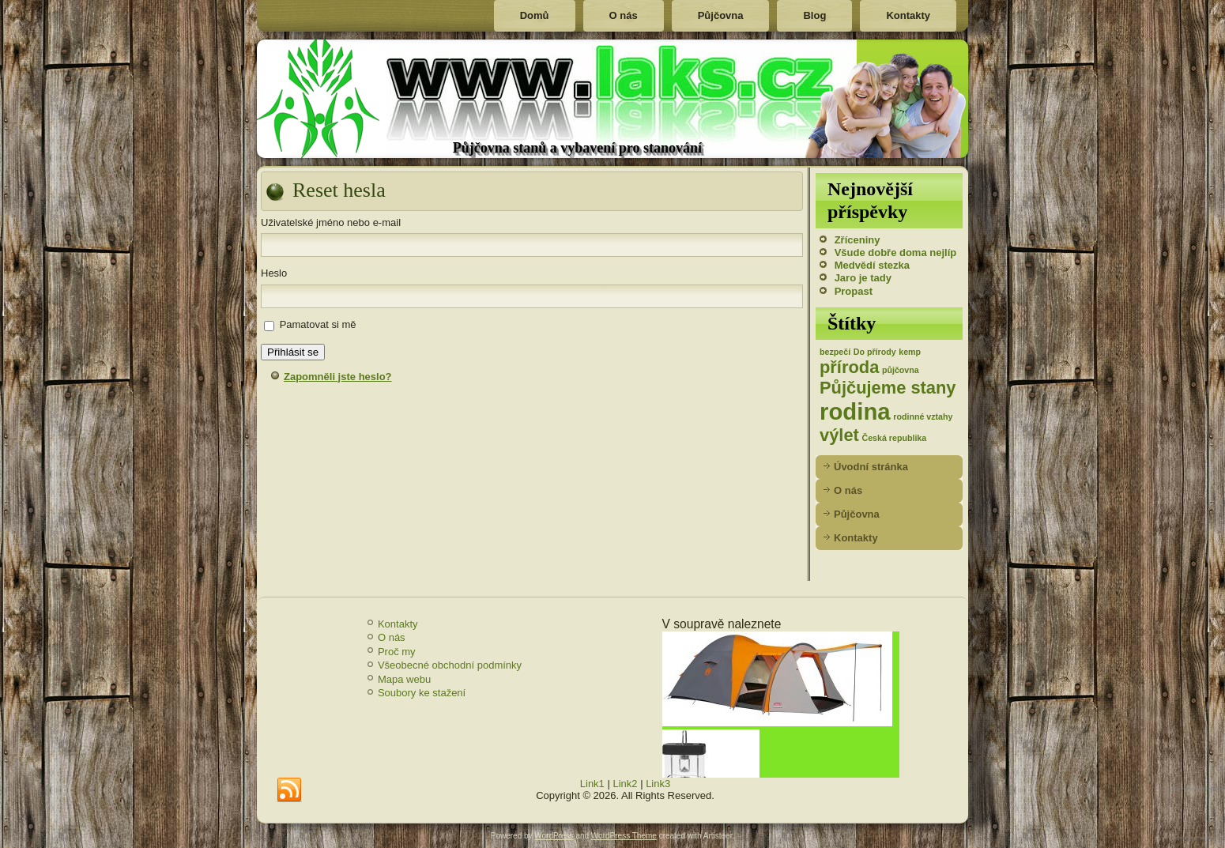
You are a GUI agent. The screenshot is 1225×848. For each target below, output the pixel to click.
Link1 (592, 784)
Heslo (274, 273)
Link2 (624, 784)
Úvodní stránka (871, 467)
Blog (814, 15)
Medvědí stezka (872, 265)
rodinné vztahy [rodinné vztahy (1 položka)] (922, 416)
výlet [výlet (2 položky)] (839, 435)
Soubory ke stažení (422, 693)
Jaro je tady (863, 278)
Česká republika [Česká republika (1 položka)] (893, 438)
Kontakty (908, 15)
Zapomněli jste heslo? (338, 377)
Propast (854, 291)
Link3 (658, 784)
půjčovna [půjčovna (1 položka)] (900, 370)
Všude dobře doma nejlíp (896, 252)
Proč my (397, 652)
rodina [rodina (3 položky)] (855, 411)
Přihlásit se (292, 352)
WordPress (553, 835)
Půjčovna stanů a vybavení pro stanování (577, 148)
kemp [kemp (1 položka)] (910, 351)
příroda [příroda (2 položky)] (849, 367)
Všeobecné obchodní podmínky (450, 665)
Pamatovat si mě (318, 324)
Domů (534, 15)
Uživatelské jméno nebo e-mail (331, 222)
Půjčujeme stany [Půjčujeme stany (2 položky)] (888, 388)
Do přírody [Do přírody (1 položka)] (875, 351)
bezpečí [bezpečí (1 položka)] (835, 351)
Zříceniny (857, 240)
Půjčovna (721, 15)
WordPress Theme (624, 835)
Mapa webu (404, 679)
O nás (623, 15)
